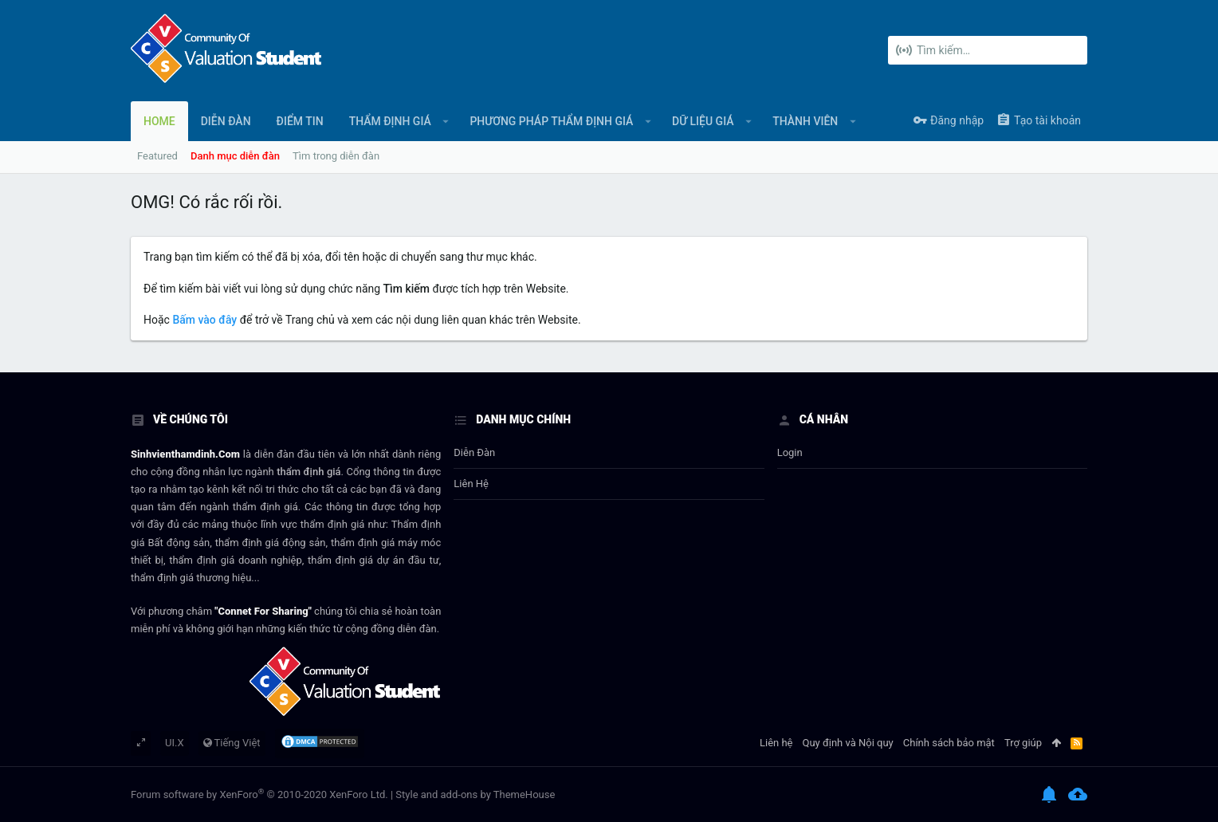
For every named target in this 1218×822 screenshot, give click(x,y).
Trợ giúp (1023, 743)
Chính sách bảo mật (949, 743)
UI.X (174, 743)
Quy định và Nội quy (848, 743)
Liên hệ (471, 484)
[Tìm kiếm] (987, 50)
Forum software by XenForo (259, 794)
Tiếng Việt (232, 743)
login (790, 452)
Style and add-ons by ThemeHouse (475, 794)
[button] (446, 121)
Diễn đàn (474, 452)
